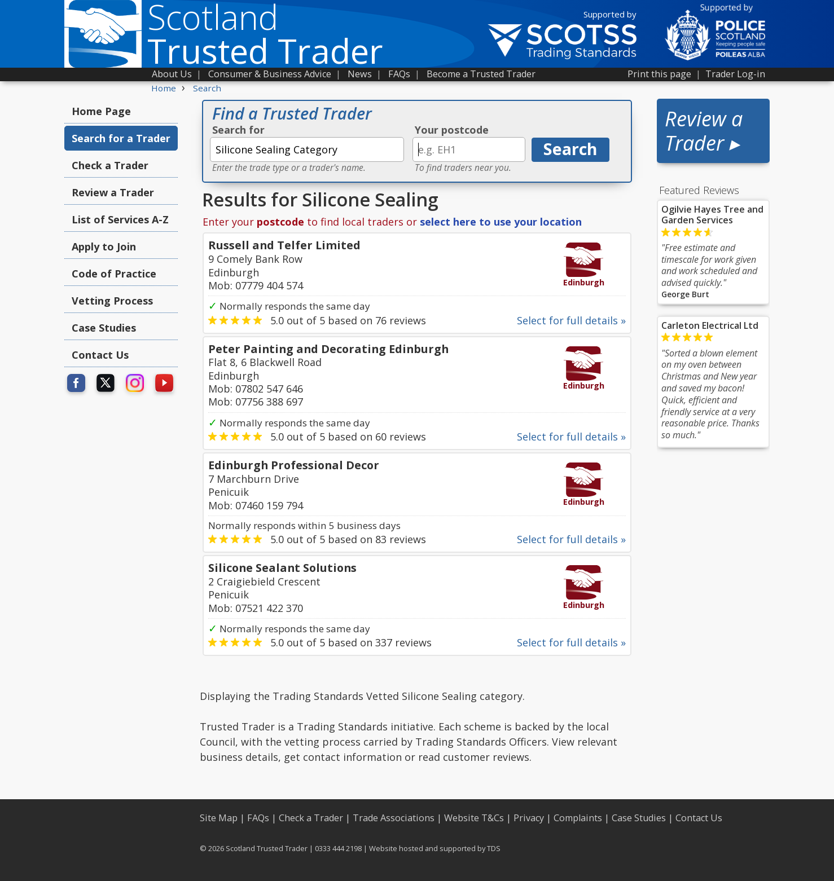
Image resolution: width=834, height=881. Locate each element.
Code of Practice (114, 273)
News (360, 74)
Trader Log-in (735, 74)
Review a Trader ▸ (704, 131)
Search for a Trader (121, 138)
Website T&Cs (474, 818)
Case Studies (104, 327)
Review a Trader (113, 192)
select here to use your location (501, 221)
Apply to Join (104, 246)
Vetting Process (112, 300)
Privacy (528, 818)
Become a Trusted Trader (481, 74)
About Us (172, 74)
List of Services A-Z (120, 219)
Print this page (659, 74)
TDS (494, 848)
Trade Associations (393, 818)
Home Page (101, 111)
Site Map (219, 818)
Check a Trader (110, 165)
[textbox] (307, 149)
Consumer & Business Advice (269, 74)
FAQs (399, 74)
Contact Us (100, 355)
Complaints (578, 818)
